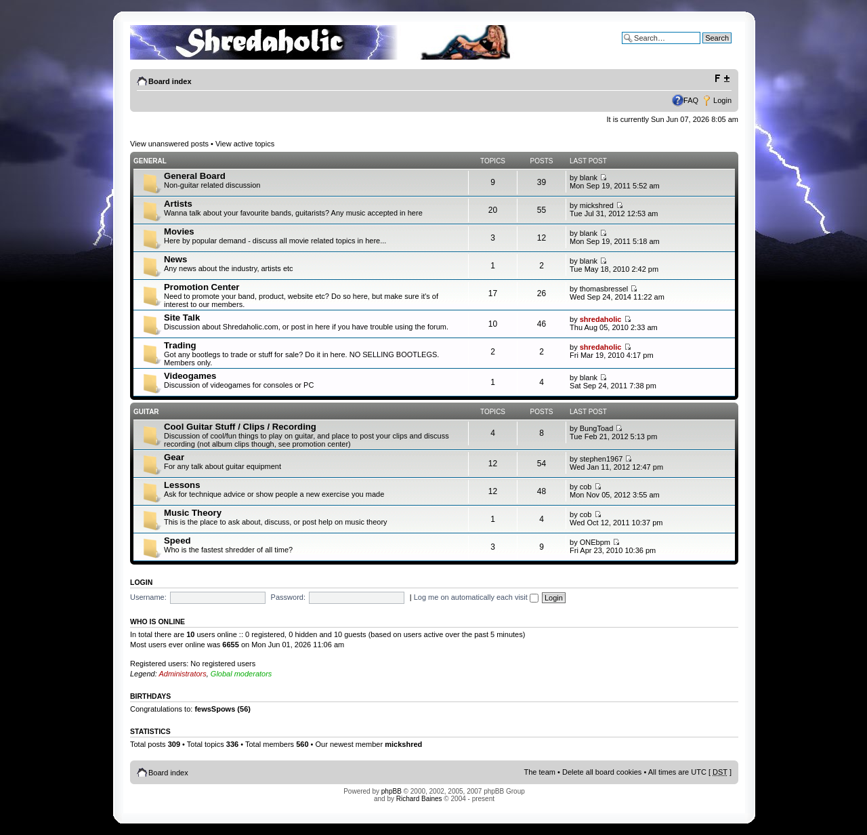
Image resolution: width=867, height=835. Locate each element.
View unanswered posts (169, 144)
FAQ (690, 100)
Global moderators (241, 674)
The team (539, 772)
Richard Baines (419, 798)
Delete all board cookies (601, 772)
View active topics (244, 144)
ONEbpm (595, 542)
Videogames (190, 376)
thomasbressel (604, 289)
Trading (180, 345)
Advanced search (703, 48)
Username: (148, 597)
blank (588, 178)
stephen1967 (601, 459)
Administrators (182, 674)
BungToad (597, 428)
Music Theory (192, 513)
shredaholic (601, 319)
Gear (174, 457)
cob (586, 487)
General (150, 161)
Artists (178, 204)
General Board (195, 176)
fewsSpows (214, 709)
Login (722, 100)
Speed (177, 540)
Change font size (722, 79)
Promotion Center (201, 287)
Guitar (146, 411)
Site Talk (182, 317)
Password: (288, 597)
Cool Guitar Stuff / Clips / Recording (240, 427)
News (175, 259)
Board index (170, 81)
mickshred (597, 205)
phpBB (391, 791)
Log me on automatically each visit (476, 597)
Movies (179, 231)
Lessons (182, 485)
